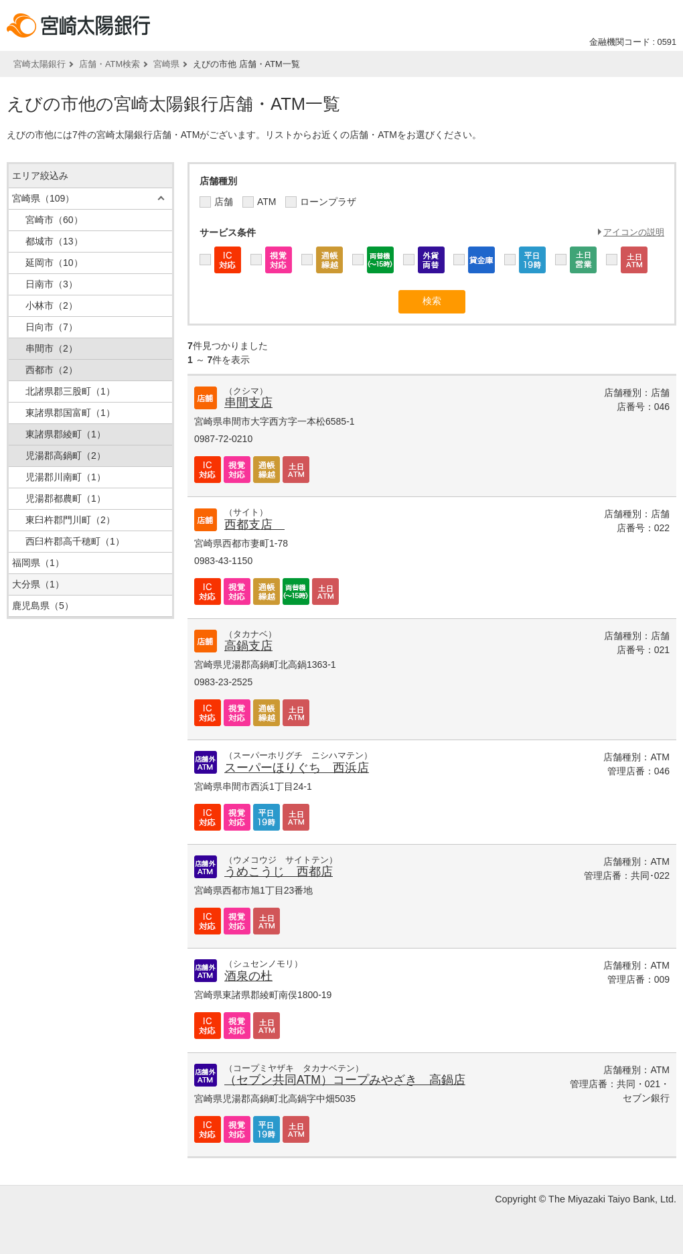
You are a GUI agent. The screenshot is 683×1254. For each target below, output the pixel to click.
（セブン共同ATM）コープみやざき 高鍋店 (344, 1080)
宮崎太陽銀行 (39, 64)
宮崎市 (54, 219)
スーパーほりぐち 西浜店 (296, 767)
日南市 (51, 284)
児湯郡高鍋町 (65, 455)
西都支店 (254, 524)
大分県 (38, 584)
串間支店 (248, 402)
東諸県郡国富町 (70, 412)
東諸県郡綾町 (65, 434)
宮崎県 (166, 64)
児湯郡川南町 (65, 477)
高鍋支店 (248, 645)
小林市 (51, 305)
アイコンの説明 (633, 232)
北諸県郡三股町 (70, 391)
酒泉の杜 (248, 976)
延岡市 (54, 262)
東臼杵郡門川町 (70, 519)
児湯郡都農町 (65, 498)
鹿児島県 (43, 605)
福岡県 (38, 562)
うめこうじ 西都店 (278, 871)
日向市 (51, 327)
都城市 (54, 241)
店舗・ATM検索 (109, 64)
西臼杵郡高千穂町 (75, 541)
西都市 (51, 369)
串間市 (51, 348)
